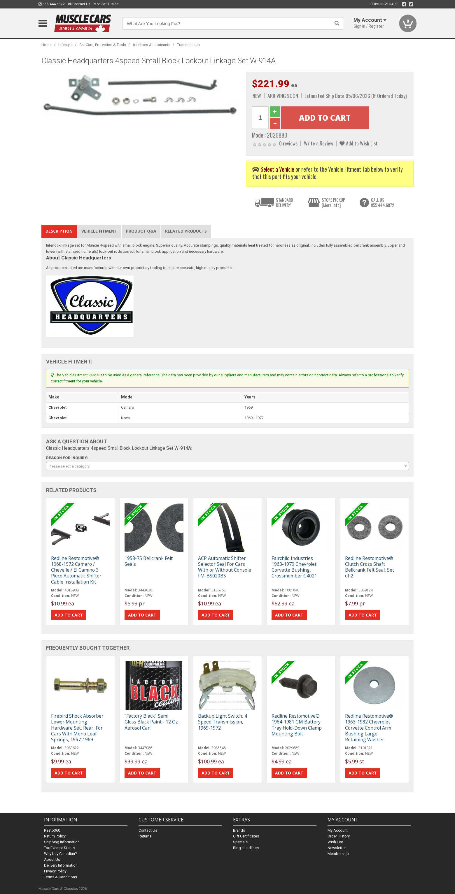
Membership (338, 853)
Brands (239, 830)
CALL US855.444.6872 (382, 202)
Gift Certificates (246, 836)
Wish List (335, 842)
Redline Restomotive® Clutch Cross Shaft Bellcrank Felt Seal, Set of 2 (369, 567)
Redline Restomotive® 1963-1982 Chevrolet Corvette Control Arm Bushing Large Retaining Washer (369, 728)
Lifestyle (65, 45)
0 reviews (288, 143)
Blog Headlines (246, 848)
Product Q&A (141, 231)
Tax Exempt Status (59, 848)
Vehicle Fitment (99, 231)
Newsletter (337, 848)
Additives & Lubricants (151, 45)
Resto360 (52, 830)
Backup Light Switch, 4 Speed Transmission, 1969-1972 (222, 722)
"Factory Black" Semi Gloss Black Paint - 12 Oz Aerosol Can (151, 722)
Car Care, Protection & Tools (102, 45)
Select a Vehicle (277, 169)
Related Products (186, 231)
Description (59, 231)
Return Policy (55, 836)
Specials (240, 842)
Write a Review (318, 143)
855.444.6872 (51, 4)
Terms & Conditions (60, 877)
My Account (338, 830)
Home (46, 45)
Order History (339, 836)
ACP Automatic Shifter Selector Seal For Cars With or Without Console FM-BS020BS (224, 567)
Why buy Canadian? (60, 853)
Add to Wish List (359, 143)
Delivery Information (61, 865)
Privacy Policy (55, 871)
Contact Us (79, 4)
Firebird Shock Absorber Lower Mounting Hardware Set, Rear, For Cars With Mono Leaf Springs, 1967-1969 (77, 728)
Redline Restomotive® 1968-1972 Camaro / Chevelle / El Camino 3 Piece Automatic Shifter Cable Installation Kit (76, 570)
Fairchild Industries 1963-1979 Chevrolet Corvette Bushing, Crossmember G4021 (294, 567)
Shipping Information (62, 842)
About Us (52, 859)
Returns (145, 836)
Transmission (188, 45)
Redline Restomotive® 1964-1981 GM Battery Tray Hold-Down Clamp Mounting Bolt (297, 725)
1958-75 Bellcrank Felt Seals (149, 561)
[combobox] (227, 466)
